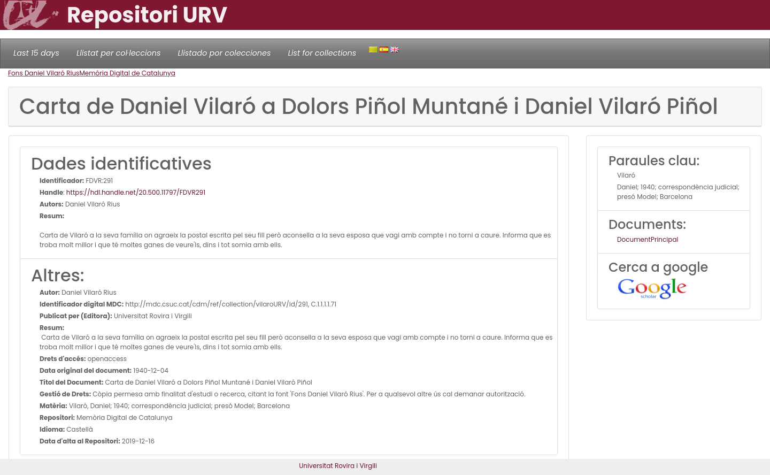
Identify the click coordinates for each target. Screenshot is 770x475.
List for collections (322, 53)
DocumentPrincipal (647, 239)
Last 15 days (36, 53)
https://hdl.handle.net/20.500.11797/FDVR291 (135, 192)
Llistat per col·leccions (118, 53)
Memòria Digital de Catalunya (127, 73)
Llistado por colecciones (224, 53)
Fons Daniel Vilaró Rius (43, 73)
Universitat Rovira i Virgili (338, 465)
